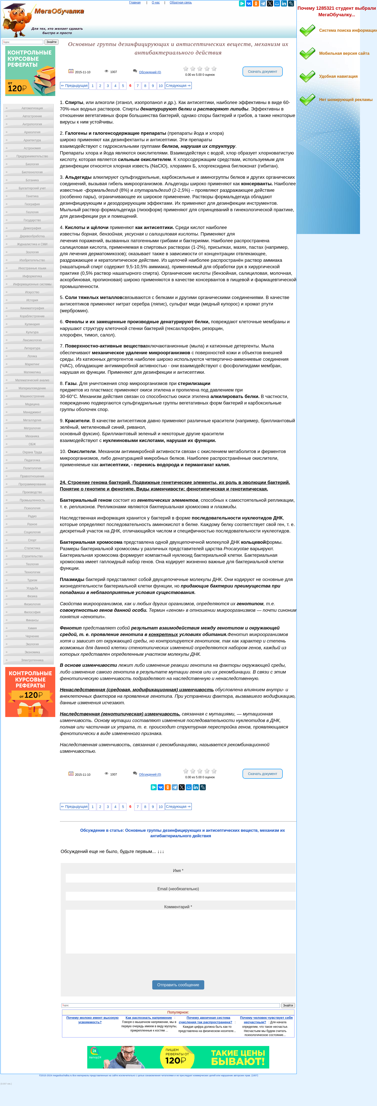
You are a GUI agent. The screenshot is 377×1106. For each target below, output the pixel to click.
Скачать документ (262, 72)
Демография (32, 228)
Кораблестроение (32, 316)
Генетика (32, 196)
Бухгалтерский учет (32, 188)
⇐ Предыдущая (74, 86)
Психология (32, 508)
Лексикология (32, 340)
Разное (32, 524)
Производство (32, 492)
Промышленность (32, 500)
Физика (32, 596)
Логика (32, 356)
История (32, 300)
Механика (32, 436)
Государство (32, 220)
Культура (32, 332)
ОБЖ (32, 444)
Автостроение (32, 116)
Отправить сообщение (178, 985)
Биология (32, 164)
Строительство (32, 556)
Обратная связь (181, 2)
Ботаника (32, 180)
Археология (32, 132)
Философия (32, 612)
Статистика (32, 548)
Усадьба (32, 588)
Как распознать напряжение (149, 1018)
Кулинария (32, 324)
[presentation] (104, 968)
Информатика (32, 276)
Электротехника (32, 660)
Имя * (178, 870)
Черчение (32, 636)
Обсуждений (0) (150, 72)
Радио (32, 516)
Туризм (32, 580)
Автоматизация (32, 108)
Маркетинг (32, 364)
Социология (32, 532)
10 (161, 86)
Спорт (32, 540)
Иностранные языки (32, 268)
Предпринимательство (32, 156)
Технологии (32, 572)
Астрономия (32, 148)
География (32, 204)
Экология (32, 644)
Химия (32, 628)
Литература (32, 348)
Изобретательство (32, 260)
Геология (32, 212)
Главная (135, 2)
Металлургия (32, 420)
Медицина (32, 404)
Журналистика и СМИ (32, 244)
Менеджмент (32, 412)
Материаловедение (32, 388)
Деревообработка (32, 236)
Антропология (32, 124)
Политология (32, 468)
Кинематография (32, 308)
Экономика (32, 652)
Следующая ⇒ (178, 86)
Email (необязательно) (178, 889)
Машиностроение (32, 396)
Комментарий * (178, 907)
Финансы (32, 620)
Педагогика (32, 460)
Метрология (32, 428)
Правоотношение (32, 476)
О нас (156, 2)
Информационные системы (32, 284)
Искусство (32, 292)
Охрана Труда (32, 452)
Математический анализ (32, 380)
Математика (32, 372)
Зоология (32, 252)
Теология (32, 564)
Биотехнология (32, 172)
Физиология (32, 604)
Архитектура (32, 140)
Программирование (32, 484)
